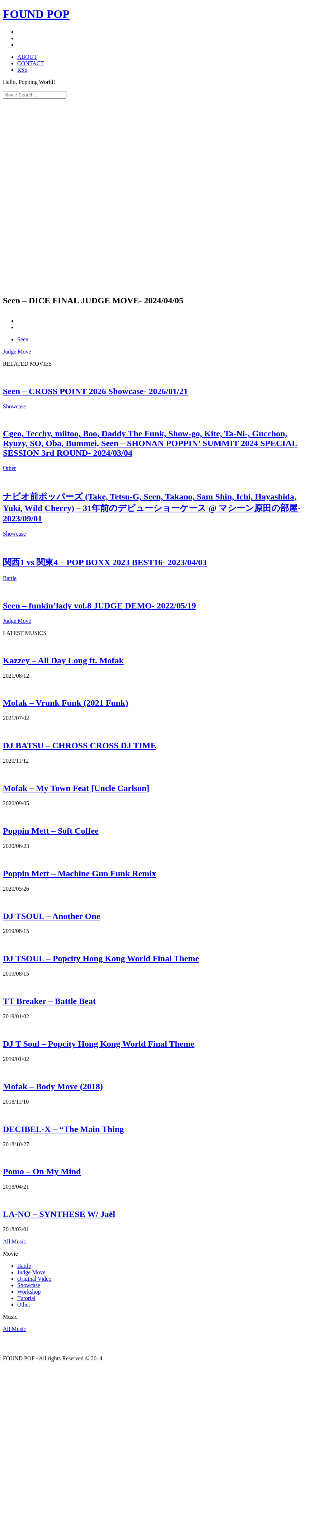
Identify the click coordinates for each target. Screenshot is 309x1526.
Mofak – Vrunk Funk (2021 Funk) (65, 702)
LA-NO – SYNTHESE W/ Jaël (59, 1214)
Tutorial (26, 1298)
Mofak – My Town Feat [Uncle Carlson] (76, 788)
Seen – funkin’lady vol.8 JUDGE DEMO (99, 605)
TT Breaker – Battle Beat (49, 1001)
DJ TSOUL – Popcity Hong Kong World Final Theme (101, 958)
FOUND (36, 14)
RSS (22, 70)
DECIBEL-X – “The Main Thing (63, 1129)
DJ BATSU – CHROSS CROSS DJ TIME (79, 745)
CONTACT (30, 63)
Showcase (14, 406)
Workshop (29, 1292)
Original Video (34, 1279)
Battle (10, 578)
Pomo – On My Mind (42, 1171)
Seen (22, 339)
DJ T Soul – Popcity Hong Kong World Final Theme (99, 1043)
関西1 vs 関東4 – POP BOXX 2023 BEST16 (105, 562)
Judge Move (17, 352)
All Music (14, 1241)
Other (9, 468)
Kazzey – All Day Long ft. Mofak (63, 660)
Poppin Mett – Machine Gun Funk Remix (79, 873)
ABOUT (27, 57)
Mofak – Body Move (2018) (53, 1086)
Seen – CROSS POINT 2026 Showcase (95, 391)
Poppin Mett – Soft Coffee (51, 830)
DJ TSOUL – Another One (51, 916)
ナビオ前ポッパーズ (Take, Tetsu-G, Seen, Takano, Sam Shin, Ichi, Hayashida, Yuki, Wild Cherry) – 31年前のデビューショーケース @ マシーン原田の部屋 (151, 507)
